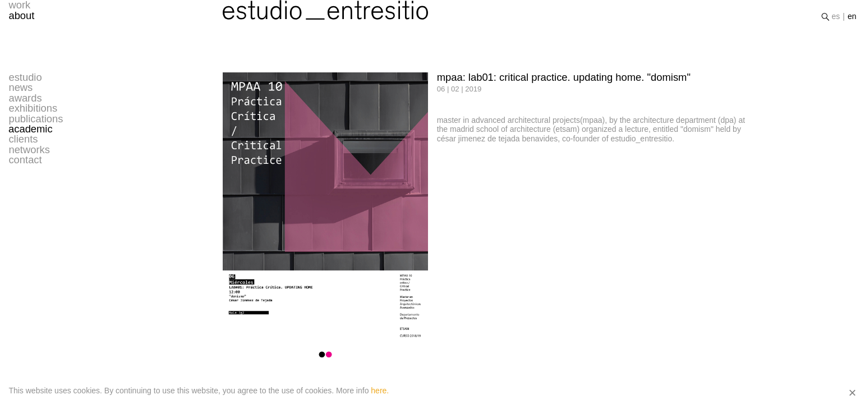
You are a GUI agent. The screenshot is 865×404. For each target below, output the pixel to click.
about (21, 20)
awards (25, 98)
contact (25, 160)
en (852, 20)
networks (29, 150)
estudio (25, 77)
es (836, 20)
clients (23, 139)
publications (35, 119)
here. (380, 390)
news (20, 87)
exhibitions (32, 108)
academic (30, 129)
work (19, 9)
